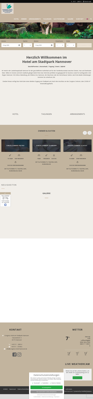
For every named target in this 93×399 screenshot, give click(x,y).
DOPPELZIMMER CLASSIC (77, 145)
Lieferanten (68, 389)
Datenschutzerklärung (24, 389)
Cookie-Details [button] (37, 396)
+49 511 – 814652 (16, 347)
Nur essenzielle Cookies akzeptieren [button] (46, 392)
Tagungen (47, 19)
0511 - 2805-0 (77, 1)
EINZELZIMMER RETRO (15, 145)
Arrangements (35, 19)
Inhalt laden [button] (77, 378)
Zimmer (24, 19)
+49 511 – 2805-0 (16, 344)
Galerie (70, 19)
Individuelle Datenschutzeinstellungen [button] (46, 394)
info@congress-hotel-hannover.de (16, 349)
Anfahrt (5, 389)
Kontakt (79, 19)
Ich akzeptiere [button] (46, 387)
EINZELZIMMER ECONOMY (46, 145)
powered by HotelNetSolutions (83, 391)
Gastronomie (59, 19)
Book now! (88, 1)
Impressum (12, 389)
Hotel (16, 19)
